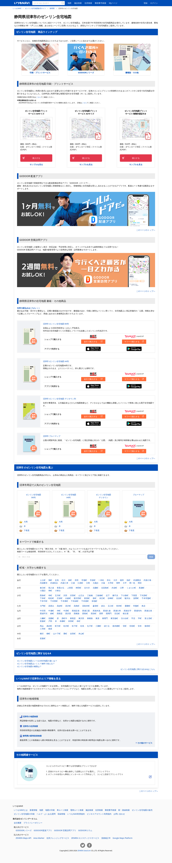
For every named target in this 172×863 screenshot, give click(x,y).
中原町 (66, 610)
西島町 (85, 613)
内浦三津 (64, 583)
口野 (122, 587)
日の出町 (124, 618)
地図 (69, 3)
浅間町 (136, 598)
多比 (103, 606)
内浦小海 (147, 580)
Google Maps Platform (122, 838)
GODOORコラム (85, 830)
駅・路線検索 (124, 810)
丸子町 (90, 626)
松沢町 (66, 626)
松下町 (75, 626)
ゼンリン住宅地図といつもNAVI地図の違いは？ (37, 660)
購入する (36, 158)
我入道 (51, 587)
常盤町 (136, 606)
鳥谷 (143, 606)
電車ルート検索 (76, 810)
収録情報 (61, 814)
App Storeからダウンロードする (93, 349)
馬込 (42, 626)
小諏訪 (43, 590)
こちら (38, 97)
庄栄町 (59, 598)
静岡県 (52, 8)
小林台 (58, 590)
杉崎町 (110, 598)
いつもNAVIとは (21, 810)
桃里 (50, 628)
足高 (57, 580)
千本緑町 (74, 601)
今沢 (115, 580)
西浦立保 (148, 610)
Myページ (113, 3)
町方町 (58, 626)
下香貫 (24, 530)
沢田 (65, 595)
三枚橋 (90, 595)
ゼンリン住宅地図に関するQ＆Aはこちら (137, 669)
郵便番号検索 (100, 3)
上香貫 (70, 587)
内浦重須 (137, 580)
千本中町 (43, 601)
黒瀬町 (141, 587)
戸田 (50, 621)
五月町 (58, 595)
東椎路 (90, 618)
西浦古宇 (127, 610)
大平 (125, 583)
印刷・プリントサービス (40, 59)
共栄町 (114, 587)
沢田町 (73, 595)
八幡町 (43, 618)
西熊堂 (59, 613)
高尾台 (51, 606)
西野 (101, 613)
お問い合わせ (119, 814)
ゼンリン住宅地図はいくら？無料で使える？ (36, 663)
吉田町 (73, 633)
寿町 (50, 590)
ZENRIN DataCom (84, 850)
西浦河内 (138, 610)
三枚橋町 (99, 595)
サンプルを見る (36, 164)
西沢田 (68, 613)
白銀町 (68, 598)
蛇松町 (51, 598)
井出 (109, 580)
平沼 (133, 618)
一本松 (101, 580)
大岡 (23, 521)
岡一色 (132, 583)
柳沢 (42, 633)
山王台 (81, 595)
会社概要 (17, 822)
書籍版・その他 (132, 59)
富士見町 (148, 618)
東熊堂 (73, 618)
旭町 (50, 580)
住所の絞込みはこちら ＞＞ (28, 308)
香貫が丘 (60, 587)
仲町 (59, 610)
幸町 (50, 595)
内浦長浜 (54, 583)
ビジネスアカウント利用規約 (99, 814)
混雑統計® (105, 838)
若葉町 (43, 638)
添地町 (94, 601)
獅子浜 (115, 595)
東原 (97, 618)
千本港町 (85, 601)
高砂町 (59, 606)
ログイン (154, 3)
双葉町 (43, 621)
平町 (140, 618)
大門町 (43, 606)
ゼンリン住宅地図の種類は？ (29, 666)
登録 (145, 3)
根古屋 (125, 613)
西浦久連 (107, 610)
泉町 (70, 580)
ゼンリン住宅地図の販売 (142, 810)
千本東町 (64, 601)
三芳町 (43, 628)
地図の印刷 (50, 810)
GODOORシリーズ (85, 59)
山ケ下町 (57, 633)
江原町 (80, 583)
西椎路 (76, 613)
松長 (82, 626)
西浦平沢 (43, 613)
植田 (122, 580)
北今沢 (87, 587)
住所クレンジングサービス (57, 838)
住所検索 (88, 3)
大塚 (103, 583)
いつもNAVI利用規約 (76, 814)
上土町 (43, 580)
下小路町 (124, 595)
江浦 (73, 583)
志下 (108, 595)
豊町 (65, 633)
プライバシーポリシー (33, 822)
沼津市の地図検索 (30, 716)
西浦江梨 (86, 610)
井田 (76, 580)
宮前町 (132, 626)
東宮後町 (114, 618)
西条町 (43, 595)
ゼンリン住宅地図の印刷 (24, 814)
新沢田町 (77, 598)
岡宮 (140, 583)
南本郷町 (116, 626)
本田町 (71, 621)
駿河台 (127, 598)
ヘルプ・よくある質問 (46, 814)
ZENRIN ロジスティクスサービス (85, 838)
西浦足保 (75, 610)
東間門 (105, 618)
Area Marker (38, 838)
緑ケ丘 (107, 626)
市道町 (93, 580)
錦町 (52, 613)
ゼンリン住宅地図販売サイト (35, 8)
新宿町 (87, 598)
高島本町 (86, 606)
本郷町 (62, 621)
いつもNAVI (17, 8)
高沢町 (68, 606)
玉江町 (110, 606)
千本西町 (54, 601)
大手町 (110, 583)
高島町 (76, 606)
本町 (78, 621)
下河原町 (143, 595)
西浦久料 (117, 610)
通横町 (127, 606)
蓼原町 (95, 606)
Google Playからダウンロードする (134, 349)
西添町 (93, 613)
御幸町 (147, 626)
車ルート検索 (62, 810)
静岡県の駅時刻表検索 (32, 736)
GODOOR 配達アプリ (43, 830)
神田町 (78, 587)
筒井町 (119, 606)
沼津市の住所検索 (30, 726)
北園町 (95, 587)
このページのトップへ (145, 230)
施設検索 (78, 3)
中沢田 (43, 610)
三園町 (98, 626)
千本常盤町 (146, 598)
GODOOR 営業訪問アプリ (65, 830)
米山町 (81, 633)
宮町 (125, 626)
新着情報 (33, 810)
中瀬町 (51, 610)
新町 (94, 598)
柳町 (48, 633)
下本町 (43, 598)
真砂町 (49, 626)
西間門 (109, 613)
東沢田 (81, 618)
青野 (118, 583)
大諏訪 (95, 583)
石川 (63, 580)
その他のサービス (144, 743)
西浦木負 (96, 610)
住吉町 (119, 598)
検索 (151, 557)
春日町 (43, 587)
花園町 (51, 618)
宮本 (140, 626)
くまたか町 (131, 587)
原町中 (64, 618)
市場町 (84, 580)
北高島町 (105, 587)
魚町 (128, 580)
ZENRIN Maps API (23, 838)
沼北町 (117, 613)
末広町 (102, 598)
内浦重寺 (43, 583)
